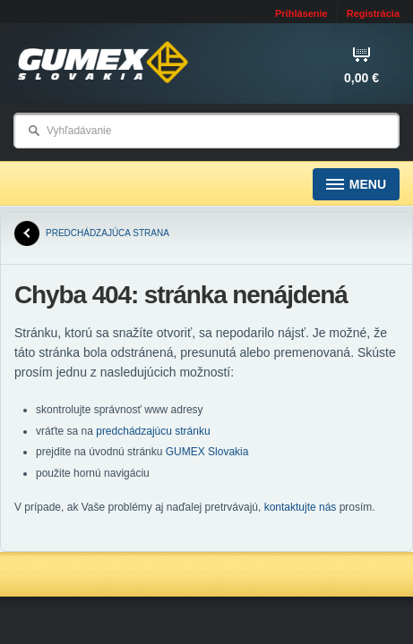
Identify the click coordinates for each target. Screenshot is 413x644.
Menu (356, 184)
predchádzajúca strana (91, 233)
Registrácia (373, 13)
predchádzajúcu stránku (153, 431)
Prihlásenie (301, 13)
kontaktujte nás (300, 507)
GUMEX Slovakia (207, 451)
